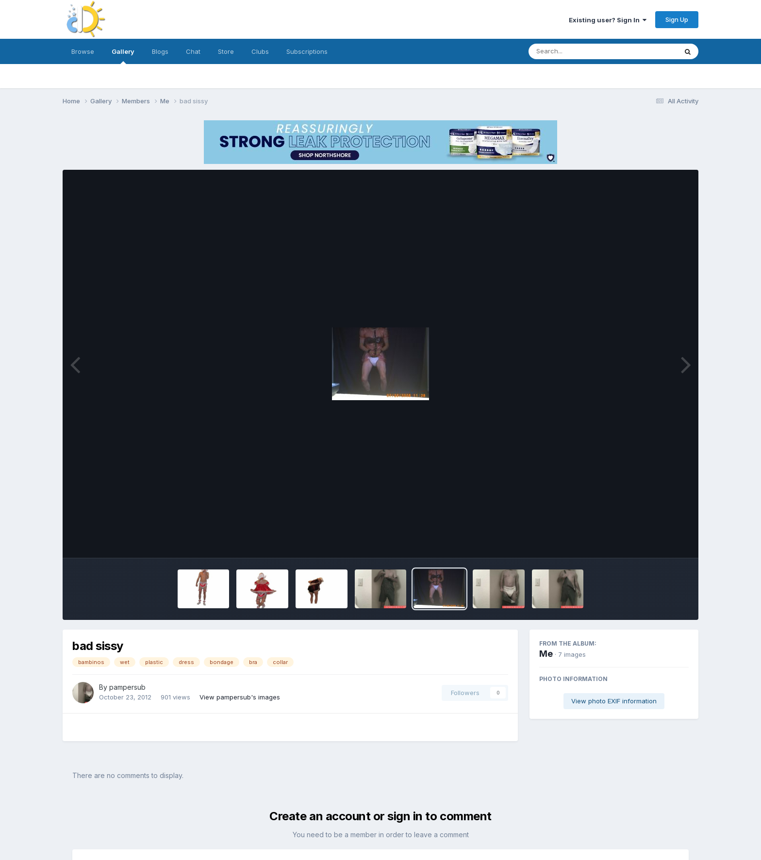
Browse (82, 51)
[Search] (576, 51)
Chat (193, 51)
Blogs (160, 51)
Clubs (260, 51)
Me (546, 654)
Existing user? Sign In (607, 20)
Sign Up (676, 19)
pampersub (127, 687)
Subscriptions (307, 51)
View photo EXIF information (614, 701)
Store (226, 51)
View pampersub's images (239, 697)
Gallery (123, 56)
